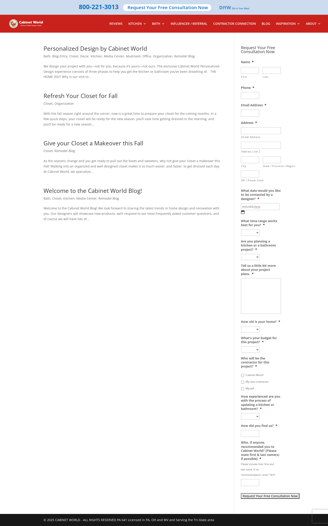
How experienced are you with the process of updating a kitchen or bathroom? (260, 402)
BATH (156, 24)
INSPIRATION (286, 24)
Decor (84, 56)
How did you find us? (259, 426)
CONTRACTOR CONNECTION (234, 24)
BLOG (266, 24)
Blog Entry (59, 56)
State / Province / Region (272, 166)
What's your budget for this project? (259, 340)
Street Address (250, 137)
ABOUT (311, 24)
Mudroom (133, 56)
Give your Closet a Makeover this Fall (93, 143)
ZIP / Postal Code (250, 180)
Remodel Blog (184, 56)
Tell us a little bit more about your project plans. (258, 270)
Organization (162, 56)
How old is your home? (260, 322)
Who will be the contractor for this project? (255, 362)
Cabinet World (254, 375)
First (244, 76)
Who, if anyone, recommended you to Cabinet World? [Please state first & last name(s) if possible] (260, 450)
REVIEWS (116, 24)
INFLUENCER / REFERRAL (189, 24)
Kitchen (96, 56)
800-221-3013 (99, 7)
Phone (247, 88)
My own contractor (257, 382)
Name (247, 62)
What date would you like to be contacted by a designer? (261, 195)
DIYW (234, 7)
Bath (47, 56)
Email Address (253, 105)
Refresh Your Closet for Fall (81, 96)
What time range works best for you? (259, 223)
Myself (250, 388)
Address (249, 123)
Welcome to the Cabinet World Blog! (93, 191)
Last (265, 76)
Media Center (114, 56)
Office (146, 56)
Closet (73, 56)
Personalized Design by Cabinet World (95, 48)
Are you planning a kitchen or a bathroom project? (258, 245)
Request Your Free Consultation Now (167, 7)
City (243, 166)
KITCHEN (135, 24)
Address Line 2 (250, 151)
